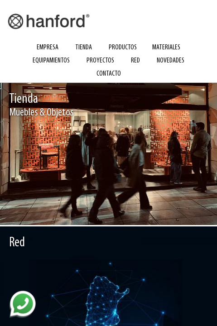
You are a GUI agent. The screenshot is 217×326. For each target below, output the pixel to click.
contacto (108, 73)
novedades (170, 60)
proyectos (100, 60)
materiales (166, 47)
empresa (47, 47)
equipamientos (51, 60)
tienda (83, 47)
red (135, 60)
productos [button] (123, 47)
